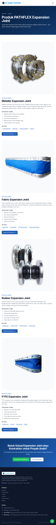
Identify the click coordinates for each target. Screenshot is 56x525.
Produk (3, 494)
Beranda (4, 13)
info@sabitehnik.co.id (9, 507)
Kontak (3, 500)
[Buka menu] (52, 2)
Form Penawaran (37, 459)
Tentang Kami (5, 492)
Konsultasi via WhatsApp (21, 459)
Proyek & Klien (5, 498)
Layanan (4, 496)
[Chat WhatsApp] (52, 521)
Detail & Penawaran (10, 134)
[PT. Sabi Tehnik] (11, 2)
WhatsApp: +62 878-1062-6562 (11, 510)
